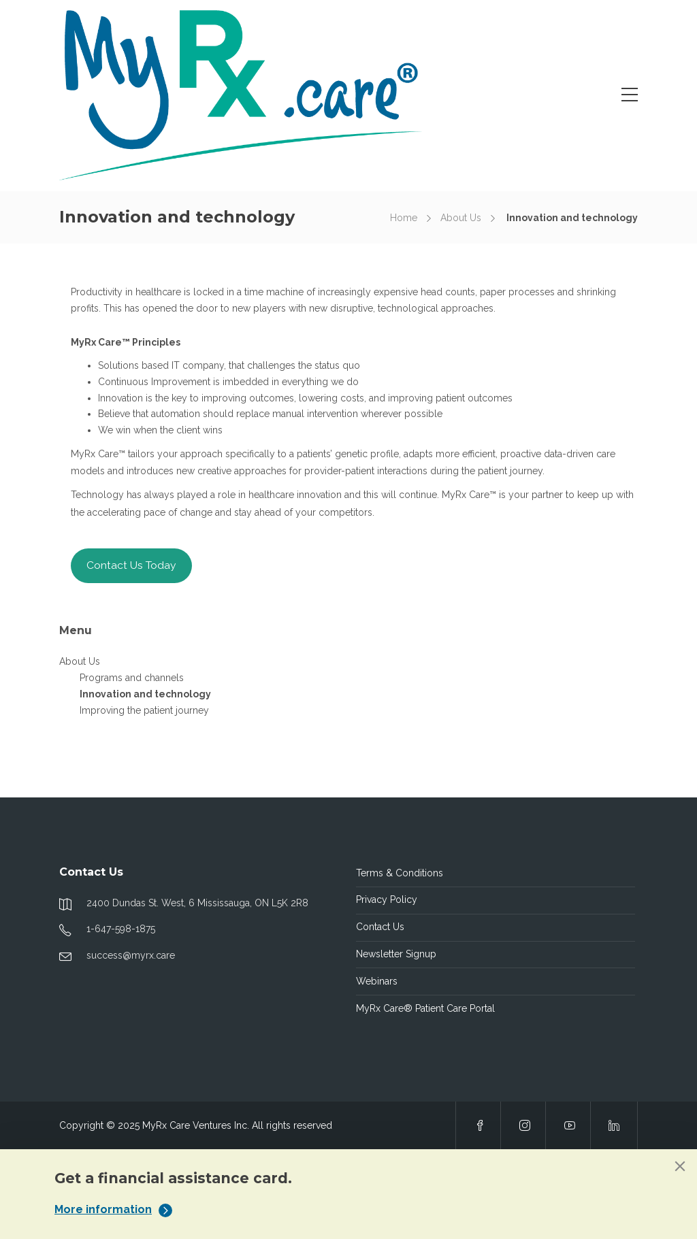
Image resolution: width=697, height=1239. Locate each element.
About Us (460, 217)
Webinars (377, 981)
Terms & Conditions (399, 873)
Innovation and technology (145, 694)
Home (403, 217)
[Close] (680, 1166)
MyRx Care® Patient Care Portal (425, 1008)
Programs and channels (132, 677)
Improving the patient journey (144, 710)
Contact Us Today (131, 565)
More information (113, 1209)
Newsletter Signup (396, 953)
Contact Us (380, 926)
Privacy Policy (386, 899)
